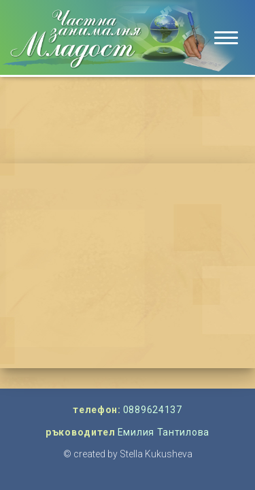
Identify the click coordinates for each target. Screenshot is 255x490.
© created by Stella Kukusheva (127, 453)
